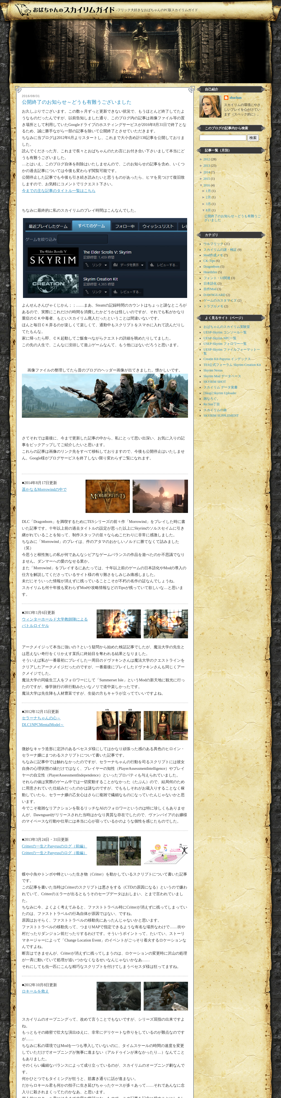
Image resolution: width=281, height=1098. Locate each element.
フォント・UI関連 (216, 278)
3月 (209, 204)
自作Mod (209, 289)
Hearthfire (210, 272)
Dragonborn (211, 267)
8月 (209, 210)
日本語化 (210, 283)
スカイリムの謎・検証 (220, 250)
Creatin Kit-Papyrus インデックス (227, 359)
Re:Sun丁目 (211, 404)
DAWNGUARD (214, 295)
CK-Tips (209, 261)
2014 (207, 172)
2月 (209, 197)
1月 (209, 191)
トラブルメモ (213, 306)
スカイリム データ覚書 (220, 387)
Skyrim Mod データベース (222, 376)
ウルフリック (213, 244)
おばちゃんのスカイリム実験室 (226, 327)
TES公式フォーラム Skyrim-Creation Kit (232, 365)
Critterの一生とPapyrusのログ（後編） (54, 853)
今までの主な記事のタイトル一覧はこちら (59, 191)
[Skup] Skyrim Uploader (219, 393)
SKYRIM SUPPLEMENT (221, 416)
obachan (235, 98)
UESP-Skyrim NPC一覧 (219, 338)
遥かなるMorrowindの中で (44, 489)
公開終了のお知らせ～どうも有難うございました (77, 102)
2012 (207, 159)
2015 (207, 179)
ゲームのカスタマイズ (220, 300)
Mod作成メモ (213, 255)
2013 (207, 166)
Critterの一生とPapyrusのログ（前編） (54, 846)
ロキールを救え (35, 991)
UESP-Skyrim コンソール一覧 (225, 332)
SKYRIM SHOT (214, 382)
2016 (207, 185)
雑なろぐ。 (211, 399)
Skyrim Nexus (213, 370)
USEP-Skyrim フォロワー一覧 (225, 344)
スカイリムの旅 (215, 410)
